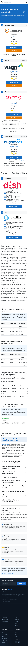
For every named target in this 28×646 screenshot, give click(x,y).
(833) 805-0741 (14, 114)
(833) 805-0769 (14, 82)
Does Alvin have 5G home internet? (13, 491)
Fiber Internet (4, 610)
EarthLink (17, 608)
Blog (2, 632)
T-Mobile (16, 621)
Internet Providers (5, 608)
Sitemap (3, 642)
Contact (16, 636)
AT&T (16, 613)
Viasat (2, 331)
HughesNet (4, 334)
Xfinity (16, 610)
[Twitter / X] (19, 642)
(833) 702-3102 (14, 237)
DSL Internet (4, 615)
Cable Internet (4, 613)
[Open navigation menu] (26, 2)
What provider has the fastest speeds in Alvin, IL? (11, 472)
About (16, 632)
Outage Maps (4, 640)
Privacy (3, 601)
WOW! (16, 625)
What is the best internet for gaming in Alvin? (13, 486)
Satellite (12, 71)
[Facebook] (16, 642)
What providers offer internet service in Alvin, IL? (11, 500)
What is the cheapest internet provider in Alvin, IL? (11, 467)
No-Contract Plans (5, 621)
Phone (16, 71)
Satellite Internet (5, 619)
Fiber (14, 36)
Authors (16, 634)
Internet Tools (4, 634)
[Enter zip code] (9, 583)
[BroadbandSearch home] (6, 2)
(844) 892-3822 (14, 206)
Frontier (3, 328)
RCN (16, 623)
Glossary (3, 636)
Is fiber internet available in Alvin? (12, 477)
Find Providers (21, 583)
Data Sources (4, 638)
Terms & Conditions (8, 601)
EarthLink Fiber (5, 326)
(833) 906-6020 (14, 47)
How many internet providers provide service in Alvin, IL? (11, 462)
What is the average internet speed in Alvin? (13, 495)
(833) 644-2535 (14, 157)
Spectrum (17, 615)
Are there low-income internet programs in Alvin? (11, 481)
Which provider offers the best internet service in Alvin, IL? (11, 439)
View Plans (14, 50)
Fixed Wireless (4, 617)
